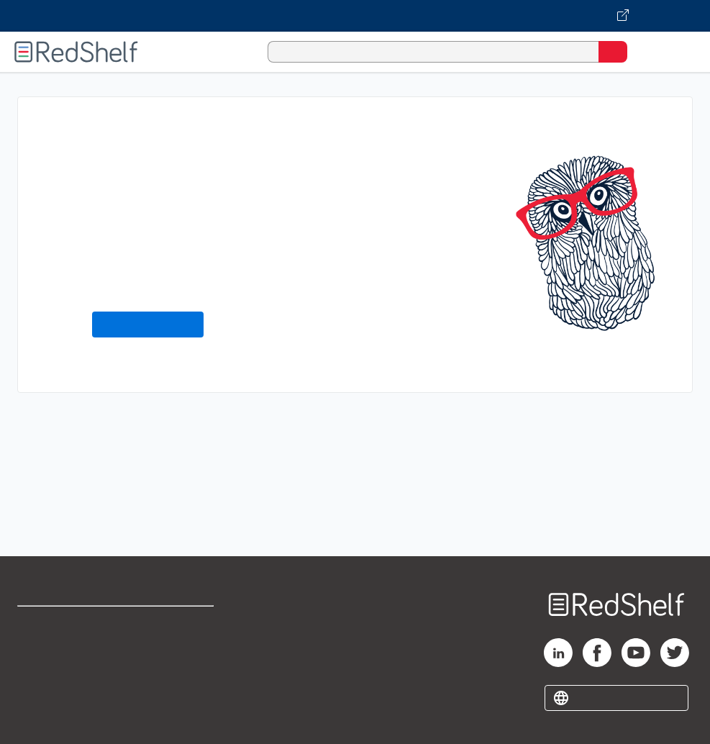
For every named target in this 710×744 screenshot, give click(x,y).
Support (37, 655)
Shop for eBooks (59, 623)
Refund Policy (183, 655)
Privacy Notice (54, 687)
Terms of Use (182, 623)
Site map (39, 718)
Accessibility (181, 687)
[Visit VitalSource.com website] (355, 16)
